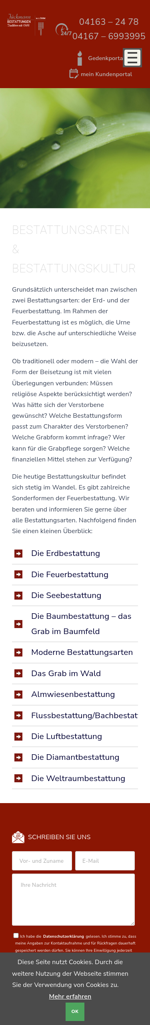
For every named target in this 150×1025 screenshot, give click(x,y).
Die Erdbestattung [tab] (65, 553)
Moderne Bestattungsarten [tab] (82, 652)
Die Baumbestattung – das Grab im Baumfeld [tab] (81, 623)
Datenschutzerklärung (63, 936)
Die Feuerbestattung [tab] (69, 574)
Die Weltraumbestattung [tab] (78, 778)
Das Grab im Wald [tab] (66, 673)
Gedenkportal (106, 58)
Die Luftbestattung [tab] (66, 736)
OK (75, 1011)
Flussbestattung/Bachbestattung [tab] (84, 715)
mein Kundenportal (106, 74)
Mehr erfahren (70, 996)
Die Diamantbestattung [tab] (75, 757)
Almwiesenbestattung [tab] (73, 694)
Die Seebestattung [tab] (66, 595)
